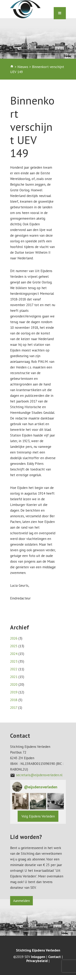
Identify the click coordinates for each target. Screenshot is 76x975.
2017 (13, 707)
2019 (13, 692)
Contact (54, 957)
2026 (13, 638)
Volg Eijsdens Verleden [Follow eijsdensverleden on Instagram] (38, 816)
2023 (13, 661)
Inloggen (38, 957)
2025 (13, 646)
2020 (13, 684)
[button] (20, 801)
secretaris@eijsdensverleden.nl (39, 775)
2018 (13, 700)
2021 (13, 677)
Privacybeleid (37, 961)
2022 (13, 669)
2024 (13, 653)
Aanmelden (21, 900)
